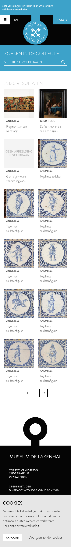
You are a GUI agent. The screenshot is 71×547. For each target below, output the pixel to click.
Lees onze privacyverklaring (21, 525)
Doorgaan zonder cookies (45, 537)
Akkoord (12, 537)
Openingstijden (20, 486)
